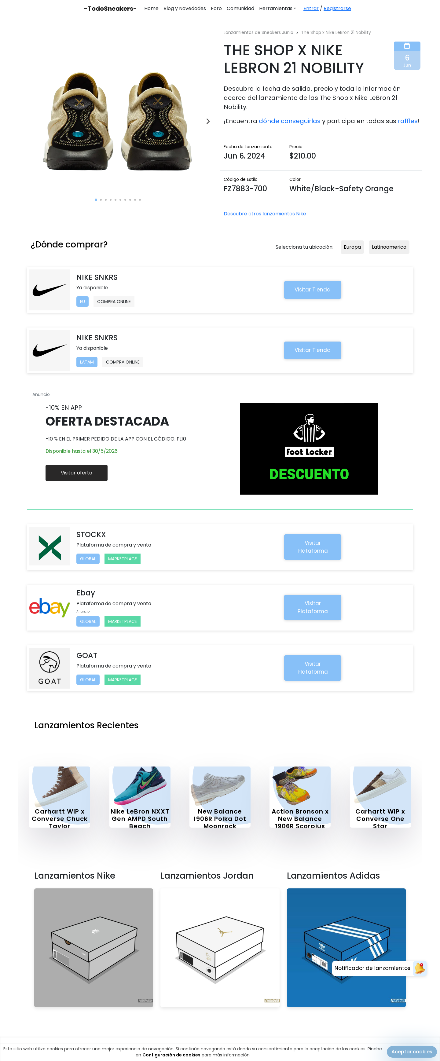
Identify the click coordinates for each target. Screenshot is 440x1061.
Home (151, 8)
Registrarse (337, 8)
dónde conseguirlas (290, 121)
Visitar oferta (76, 472)
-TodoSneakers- (110, 8)
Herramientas (275, 8)
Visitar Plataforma (313, 546)
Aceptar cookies (411, 1051)
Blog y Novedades (184, 8)
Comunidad (240, 8)
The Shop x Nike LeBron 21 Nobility (336, 32)
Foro (216, 8)
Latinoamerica (389, 247)
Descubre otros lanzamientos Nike (265, 213)
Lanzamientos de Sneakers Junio (258, 32)
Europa (352, 247)
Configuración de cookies (171, 1055)
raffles (408, 121)
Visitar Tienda (313, 289)
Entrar (311, 8)
